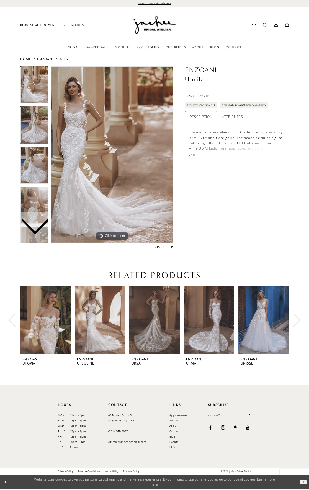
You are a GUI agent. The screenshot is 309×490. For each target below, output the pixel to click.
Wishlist (174, 421)
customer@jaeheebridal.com (127, 442)
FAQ (172, 448)
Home (25, 59)
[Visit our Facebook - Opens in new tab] (210, 429)
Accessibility (112, 471)
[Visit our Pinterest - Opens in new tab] (235, 429)
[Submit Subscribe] (248, 416)
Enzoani (45, 59)
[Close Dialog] (6, 483)
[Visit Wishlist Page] (265, 26)
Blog (172, 437)
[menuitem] (38, 25)
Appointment (178, 416)
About (173, 426)
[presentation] (45, 321)
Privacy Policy (65, 471)
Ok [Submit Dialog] (302, 483)
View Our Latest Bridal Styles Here (154, 3)
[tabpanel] (112, 155)
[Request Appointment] (38, 25)
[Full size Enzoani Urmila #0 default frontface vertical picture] (112, 155)
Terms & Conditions (89, 471)
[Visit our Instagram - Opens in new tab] (223, 429)
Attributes (232, 134)
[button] (276, 26)
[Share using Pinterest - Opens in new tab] (172, 248)
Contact (174, 432)
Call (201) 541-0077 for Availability (217, 121)
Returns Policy (131, 471)
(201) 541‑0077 (118, 432)
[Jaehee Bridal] (154, 25)
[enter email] (229, 416)
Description (201, 134)
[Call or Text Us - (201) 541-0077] (74, 25)
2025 (63, 59)
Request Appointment (205, 110)
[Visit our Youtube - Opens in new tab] (248, 429)
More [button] (193, 173)
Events (173, 442)
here (154, 485)
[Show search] (254, 26)
